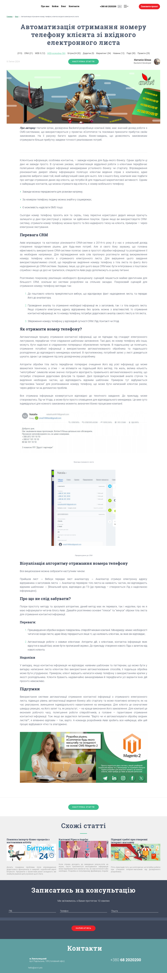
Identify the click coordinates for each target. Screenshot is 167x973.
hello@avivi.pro (30, 967)
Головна (10, 17)
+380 (125, 960)
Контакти (74, 6)
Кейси (55, 6)
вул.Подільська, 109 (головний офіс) (47, 959)
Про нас (45, 6)
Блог (63, 6)
